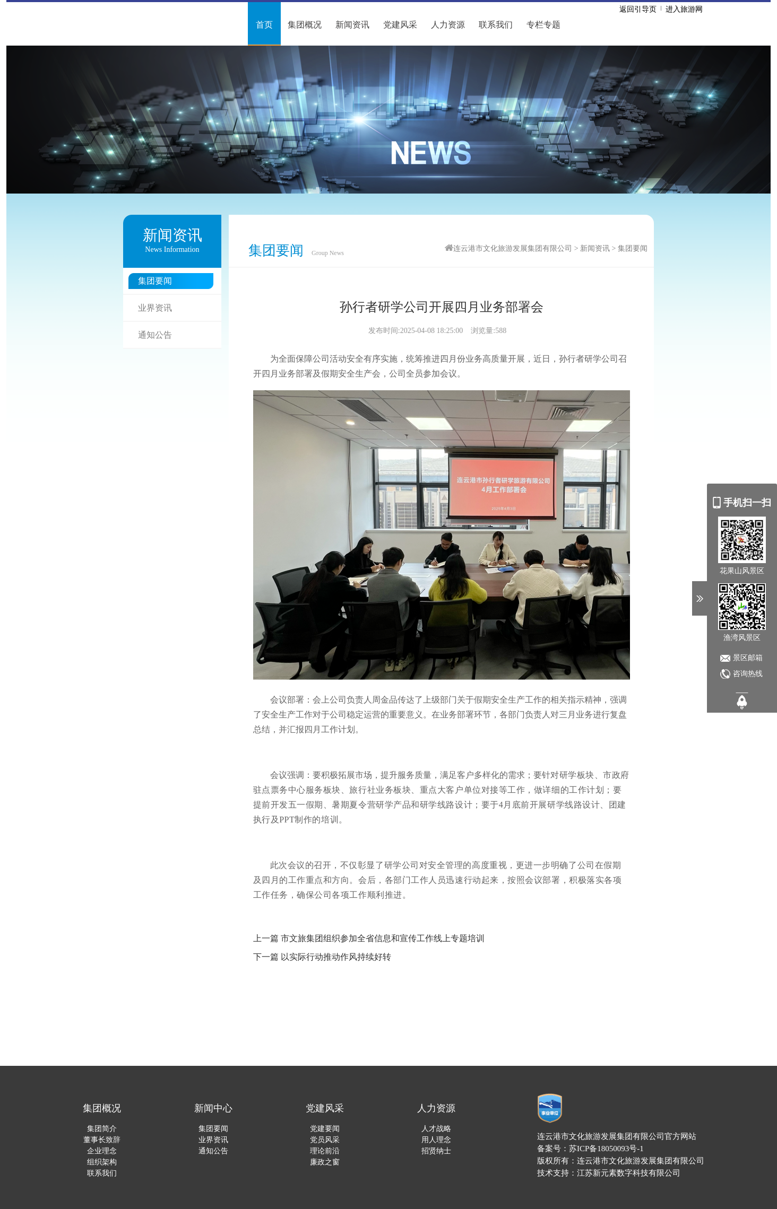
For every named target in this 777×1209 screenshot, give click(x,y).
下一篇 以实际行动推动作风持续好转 (322, 956)
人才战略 (436, 1129)
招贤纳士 (436, 1151)
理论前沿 (325, 1151)
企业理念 (102, 1151)
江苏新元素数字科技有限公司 (628, 1173)
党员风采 (325, 1140)
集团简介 (102, 1129)
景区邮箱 (748, 658)
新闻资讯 (352, 24)
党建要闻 (325, 1129)
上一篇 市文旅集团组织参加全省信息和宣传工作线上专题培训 (369, 938)
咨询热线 (748, 674)
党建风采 (400, 24)
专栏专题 (543, 24)
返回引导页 (638, 9)
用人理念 (436, 1140)
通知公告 (155, 334)
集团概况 (305, 24)
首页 (264, 24)
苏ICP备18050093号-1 (606, 1148)
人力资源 (448, 24)
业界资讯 (155, 307)
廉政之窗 (325, 1162)
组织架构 (102, 1162)
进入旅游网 (684, 9)
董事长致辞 (101, 1140)
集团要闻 (155, 280)
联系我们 (496, 24)
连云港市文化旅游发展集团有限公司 (512, 248)
